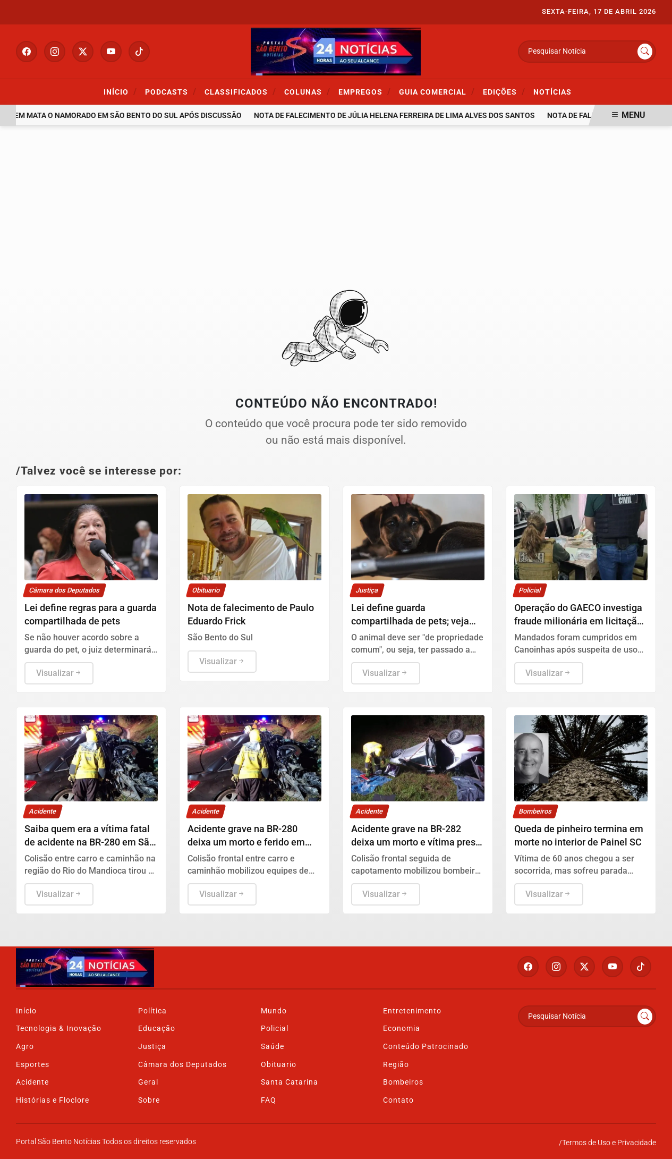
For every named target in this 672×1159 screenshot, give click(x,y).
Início (120, 92)
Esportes (32, 1064)
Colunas (307, 92)
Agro (25, 1046)
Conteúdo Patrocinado (426, 1046)
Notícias (552, 92)
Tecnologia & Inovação (58, 1028)
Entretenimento (412, 1011)
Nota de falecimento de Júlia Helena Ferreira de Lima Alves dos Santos (404, 115)
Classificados (240, 92)
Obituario (278, 1064)
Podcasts (171, 92)
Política (152, 1011)
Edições (504, 92)
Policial (274, 1028)
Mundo (274, 1011)
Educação (156, 1028)
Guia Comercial (437, 92)
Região (396, 1064)
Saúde (272, 1046)
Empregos (364, 92)
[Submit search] (644, 52)
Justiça (152, 1046)
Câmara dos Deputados (182, 1064)
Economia (401, 1028)
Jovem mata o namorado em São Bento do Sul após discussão (131, 115)
